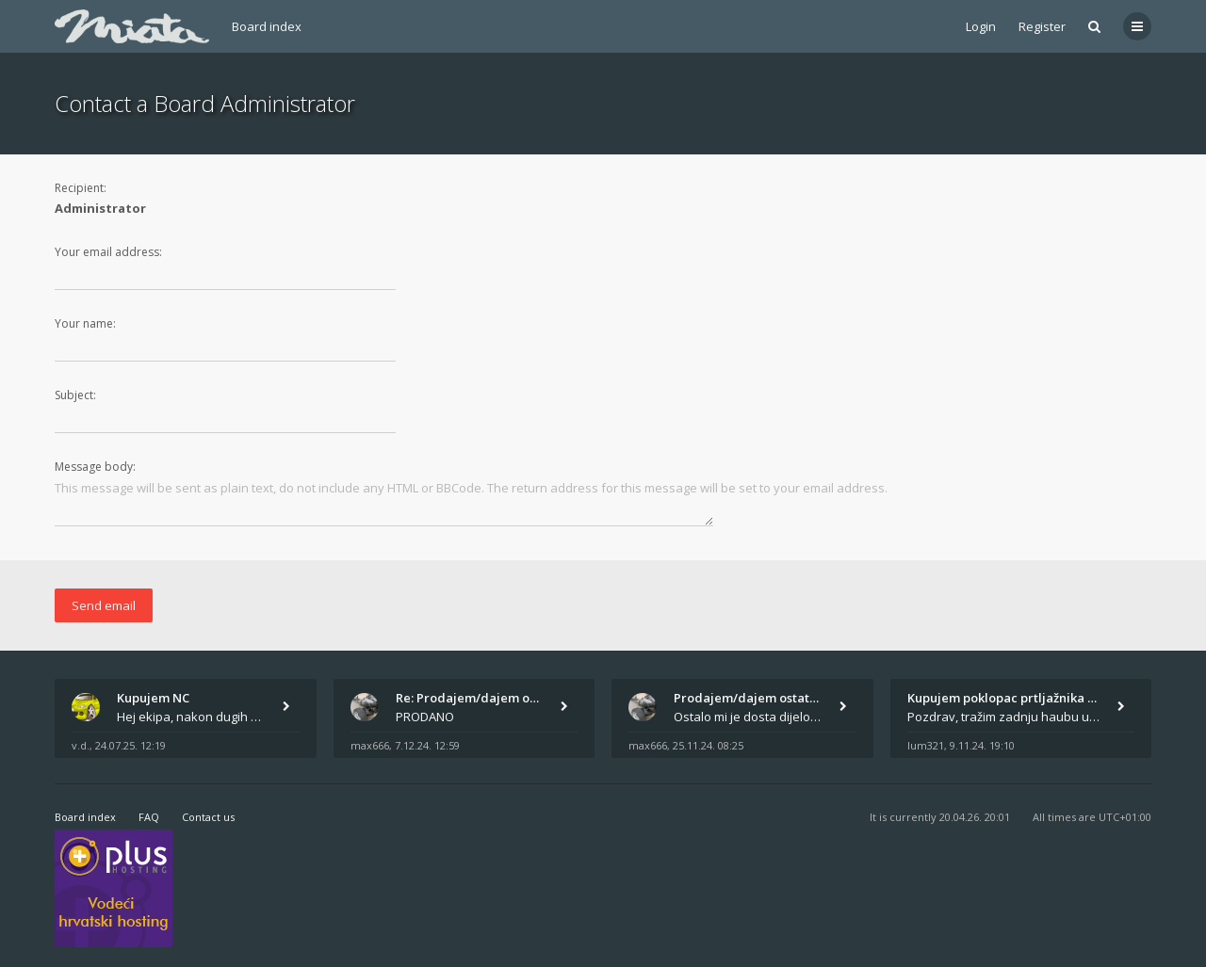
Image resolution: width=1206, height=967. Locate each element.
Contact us (208, 817)
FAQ (149, 817)
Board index (267, 26)
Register (1042, 26)
